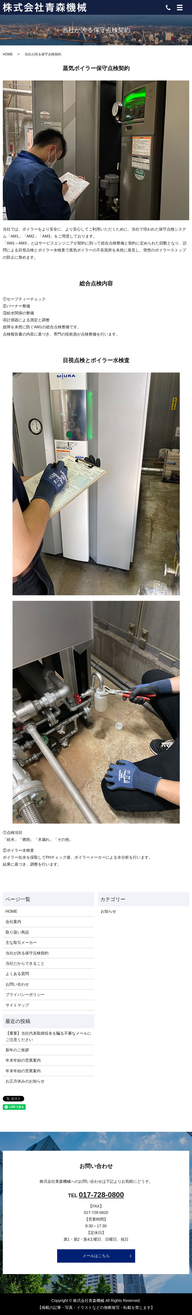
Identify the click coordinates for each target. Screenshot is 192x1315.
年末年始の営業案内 (23, 1060)
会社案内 (13, 921)
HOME (8, 54)
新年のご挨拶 (17, 1050)
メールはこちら (96, 1255)
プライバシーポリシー (25, 994)
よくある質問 (17, 973)
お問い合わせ (17, 984)
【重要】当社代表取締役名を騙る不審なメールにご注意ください (48, 1036)
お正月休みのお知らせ (25, 1081)
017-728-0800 (101, 1195)
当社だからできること (25, 963)
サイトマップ (17, 1005)
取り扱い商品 (17, 932)
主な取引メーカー (21, 942)
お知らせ (108, 911)
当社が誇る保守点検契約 (27, 953)
